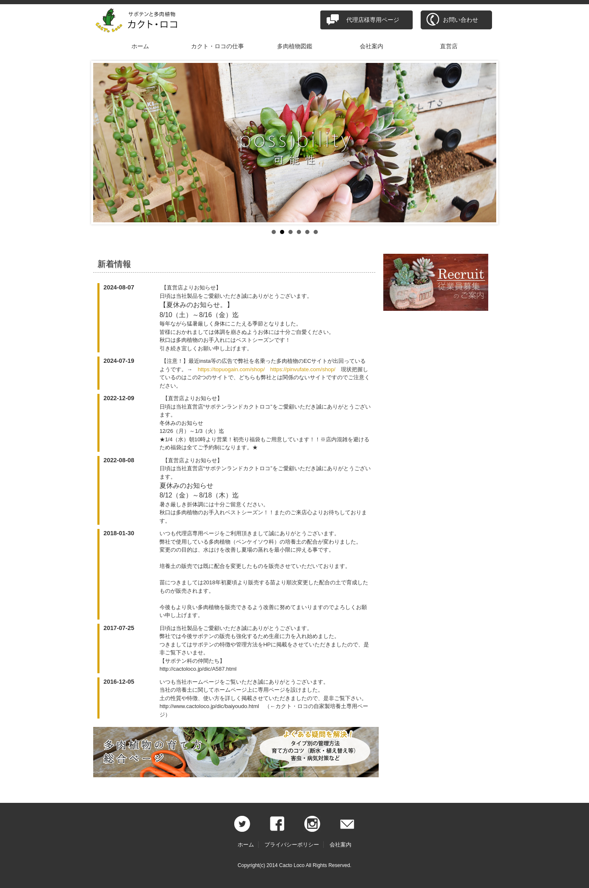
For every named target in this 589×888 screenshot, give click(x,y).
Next (485, 142)
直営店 (449, 46)
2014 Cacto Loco (286, 865)
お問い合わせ (460, 19)
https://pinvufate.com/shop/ (302, 369)
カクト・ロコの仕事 (217, 46)
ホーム (140, 46)
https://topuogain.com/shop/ (231, 369)
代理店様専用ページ (372, 19)
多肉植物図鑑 (294, 46)
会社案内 (371, 46)
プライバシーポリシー (291, 844)
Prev (104, 142)
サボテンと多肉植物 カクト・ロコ (141, 21)
